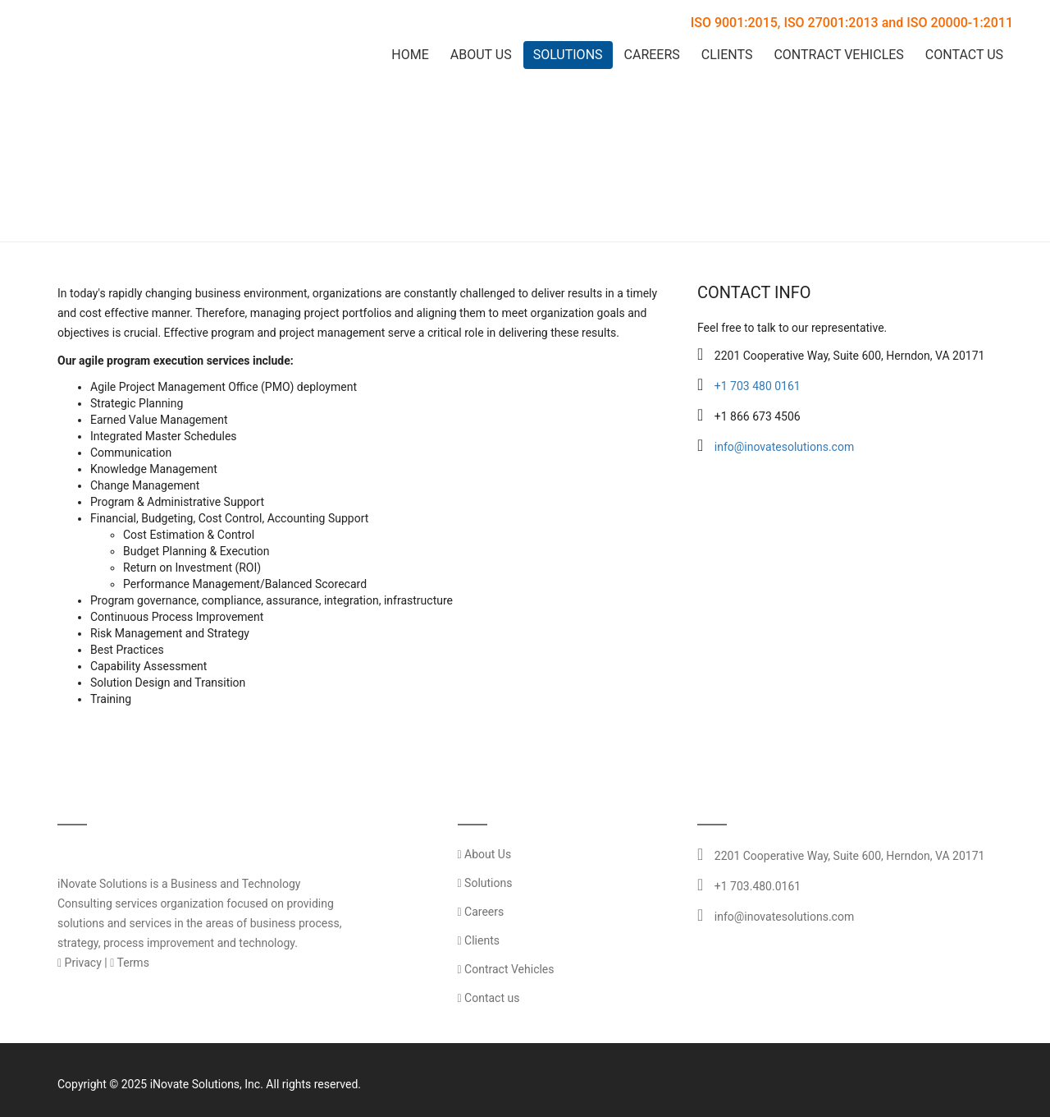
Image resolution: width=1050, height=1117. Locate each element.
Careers (652, 54)
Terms (129, 962)
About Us (481, 54)
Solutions (568, 54)
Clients (727, 54)
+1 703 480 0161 (757, 386)
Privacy (79, 962)
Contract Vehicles (838, 54)
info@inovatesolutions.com (784, 446)
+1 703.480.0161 (757, 886)
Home (409, 54)
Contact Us (964, 54)
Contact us (489, 997)
